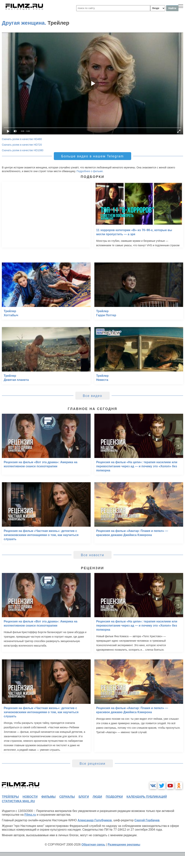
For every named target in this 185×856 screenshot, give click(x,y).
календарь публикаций (147, 796)
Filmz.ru (30, 814)
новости (30, 796)
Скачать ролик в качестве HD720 (22, 144)
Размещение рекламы (124, 844)
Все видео (92, 396)
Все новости (92, 555)
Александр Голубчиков (95, 820)
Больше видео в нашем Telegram (92, 156)
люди (97, 796)
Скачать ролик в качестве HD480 (22, 139)
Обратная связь (93, 844)
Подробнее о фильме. (90, 171)
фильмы (48, 796)
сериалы (67, 796)
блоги (83, 796)
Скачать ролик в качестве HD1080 (22, 150)
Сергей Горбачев (146, 820)
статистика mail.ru (18, 801)
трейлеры (10, 796)
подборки (114, 796)
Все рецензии (92, 763)
